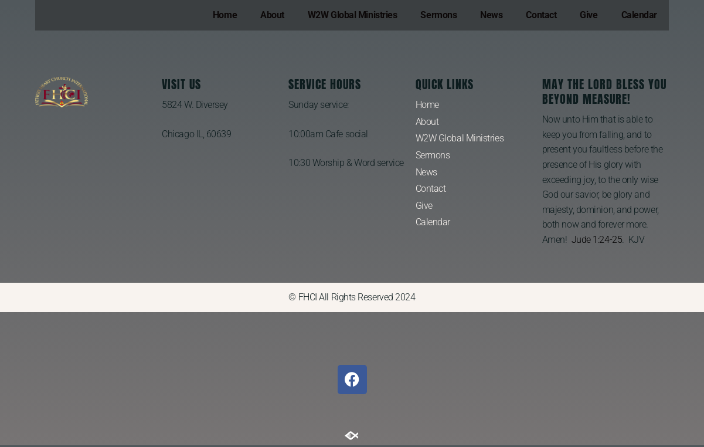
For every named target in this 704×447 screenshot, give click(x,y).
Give (588, 15)
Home (225, 15)
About (272, 15)
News (491, 15)
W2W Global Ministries (352, 15)
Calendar (639, 15)
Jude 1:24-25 (597, 239)
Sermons (438, 15)
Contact (541, 15)
